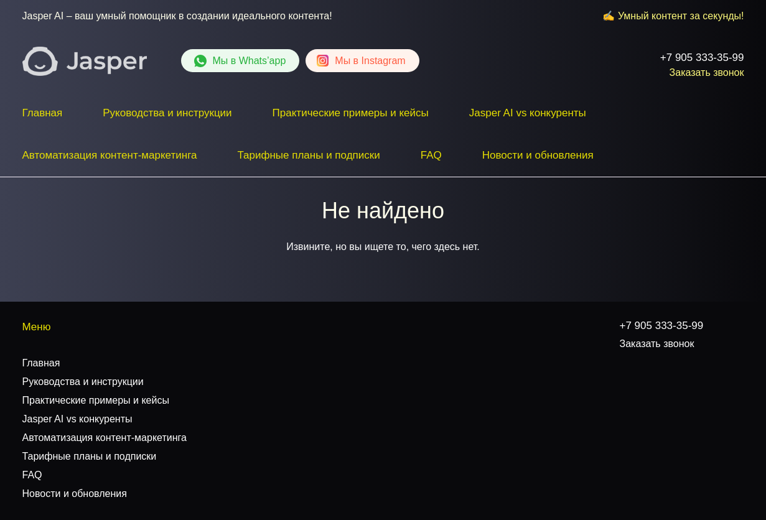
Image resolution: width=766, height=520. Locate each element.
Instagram (370, 60)
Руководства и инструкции (167, 113)
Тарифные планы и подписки (308, 155)
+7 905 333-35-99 (702, 57)
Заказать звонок (707, 72)
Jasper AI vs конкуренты (527, 113)
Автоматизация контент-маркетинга (109, 155)
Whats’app (249, 60)
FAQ (431, 155)
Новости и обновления (538, 155)
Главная (42, 113)
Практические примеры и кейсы (351, 113)
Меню (36, 327)
